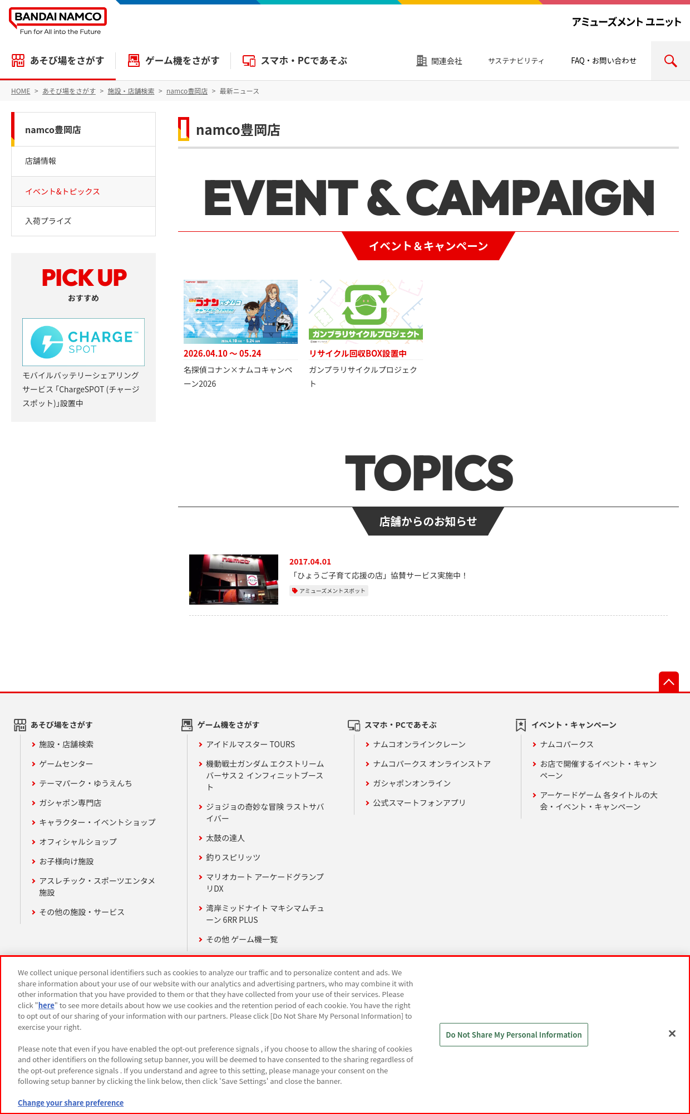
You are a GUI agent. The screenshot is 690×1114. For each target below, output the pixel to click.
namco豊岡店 (53, 129)
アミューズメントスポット (332, 590)
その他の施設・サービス (82, 911)
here (46, 1005)
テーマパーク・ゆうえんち (85, 783)
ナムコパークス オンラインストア (432, 763)
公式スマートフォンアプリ (419, 802)
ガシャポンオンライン (412, 783)
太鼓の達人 (225, 837)
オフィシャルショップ (78, 841)
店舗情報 (40, 160)
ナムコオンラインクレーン (419, 744)
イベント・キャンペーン (574, 724)
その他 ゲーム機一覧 (242, 939)
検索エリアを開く (670, 60)
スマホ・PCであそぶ (303, 60)
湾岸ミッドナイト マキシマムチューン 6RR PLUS (265, 913)
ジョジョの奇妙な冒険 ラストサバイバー (265, 812)
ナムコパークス (567, 744)
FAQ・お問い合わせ (604, 60)
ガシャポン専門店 (70, 802)
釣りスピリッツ (233, 857)
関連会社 (446, 60)
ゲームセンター (66, 763)
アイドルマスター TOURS (250, 744)
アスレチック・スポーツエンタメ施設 (97, 886)
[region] (345, 1035)
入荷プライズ (48, 220)
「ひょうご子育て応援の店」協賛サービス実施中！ (379, 575)
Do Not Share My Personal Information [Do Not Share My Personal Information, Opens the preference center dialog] (514, 1034)
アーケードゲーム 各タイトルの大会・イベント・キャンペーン (599, 800)
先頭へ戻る (669, 682)
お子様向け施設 (66, 861)
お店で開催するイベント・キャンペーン (598, 769)
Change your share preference (71, 1102)
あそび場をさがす (66, 60)
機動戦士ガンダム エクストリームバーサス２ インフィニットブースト (265, 775)
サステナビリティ (516, 60)
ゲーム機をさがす (182, 60)
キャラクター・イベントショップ (97, 822)
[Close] (672, 1033)
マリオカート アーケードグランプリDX (265, 882)
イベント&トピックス (62, 191)
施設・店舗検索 (66, 744)
